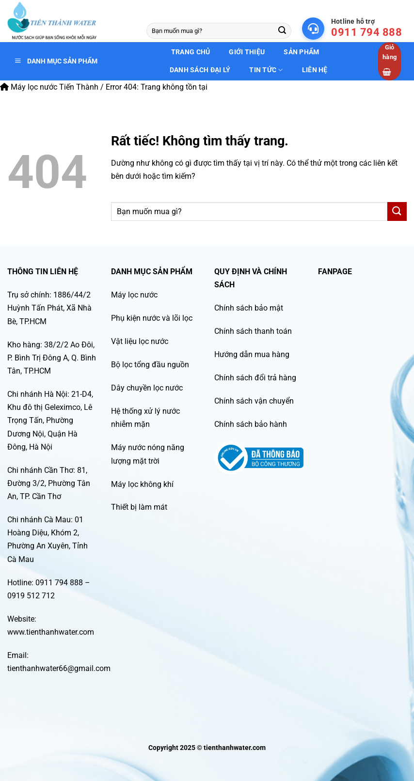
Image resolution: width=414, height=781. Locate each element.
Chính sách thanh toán (253, 331)
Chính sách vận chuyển (254, 401)
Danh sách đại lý (200, 70)
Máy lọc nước (134, 294)
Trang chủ (190, 52)
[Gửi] (282, 31)
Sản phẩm (301, 52)
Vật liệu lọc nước (139, 341)
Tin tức (266, 70)
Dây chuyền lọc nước (147, 387)
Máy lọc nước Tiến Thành (49, 87)
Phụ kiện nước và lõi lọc (151, 318)
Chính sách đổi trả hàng (255, 377)
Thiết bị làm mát (139, 507)
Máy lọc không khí (142, 484)
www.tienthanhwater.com (50, 632)
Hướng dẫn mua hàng (251, 354)
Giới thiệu (247, 52)
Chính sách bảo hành (250, 424)
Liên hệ (315, 70)
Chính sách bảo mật (248, 307)
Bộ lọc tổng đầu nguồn (150, 364)
